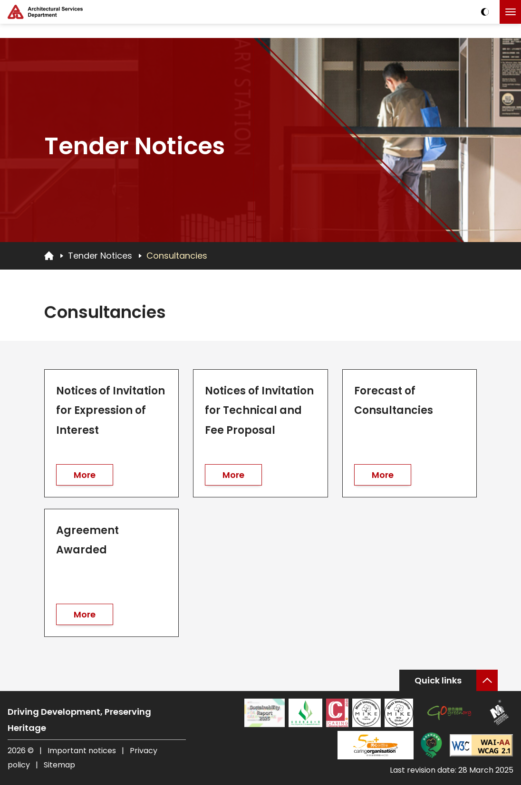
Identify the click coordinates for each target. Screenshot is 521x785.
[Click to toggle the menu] (510, 12)
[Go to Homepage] (49, 255)
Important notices (83, 750)
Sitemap (59, 764)
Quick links (438, 680)
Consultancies (176, 256)
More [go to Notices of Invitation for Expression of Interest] (85, 475)
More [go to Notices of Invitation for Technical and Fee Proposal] (233, 475)
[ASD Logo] (45, 12)
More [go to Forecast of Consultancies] (383, 475)
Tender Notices (100, 256)
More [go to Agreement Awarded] (85, 614)
